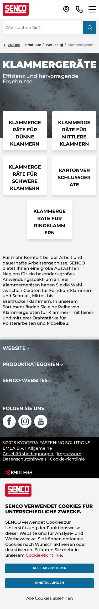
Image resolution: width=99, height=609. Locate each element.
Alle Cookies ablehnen (49, 598)
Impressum (69, 453)
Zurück (14, 45)
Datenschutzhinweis (24, 459)
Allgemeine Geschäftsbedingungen (28, 451)
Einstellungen (49, 583)
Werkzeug (54, 45)
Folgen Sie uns (23, 408)
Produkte (33, 45)
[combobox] (49, 27)
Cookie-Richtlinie (44, 555)
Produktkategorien (31, 364)
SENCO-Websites (25, 380)
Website (14, 348)
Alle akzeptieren (49, 568)
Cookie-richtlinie (67, 459)
